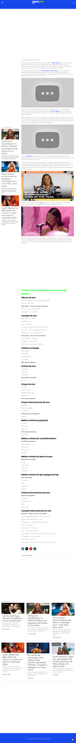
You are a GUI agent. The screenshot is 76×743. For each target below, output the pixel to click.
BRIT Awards (56, 63)
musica (26, 7)
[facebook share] (22, 548)
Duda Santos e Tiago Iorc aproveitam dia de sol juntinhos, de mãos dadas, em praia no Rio (63, 661)
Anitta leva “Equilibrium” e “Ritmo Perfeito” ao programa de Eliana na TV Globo (9, 147)
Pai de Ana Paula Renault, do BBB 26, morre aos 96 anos (12, 618)
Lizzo (41, 202)
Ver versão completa (45, 738)
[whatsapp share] (34, 548)
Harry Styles (55, 111)
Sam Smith (45, 70)
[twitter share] (26, 548)
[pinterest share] (30, 548)
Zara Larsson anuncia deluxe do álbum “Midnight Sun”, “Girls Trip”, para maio (9, 180)
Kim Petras (54, 70)
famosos (18, 7)
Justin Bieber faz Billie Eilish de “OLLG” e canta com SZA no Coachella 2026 (9, 213)
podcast (43, 7)
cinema (34, 7)
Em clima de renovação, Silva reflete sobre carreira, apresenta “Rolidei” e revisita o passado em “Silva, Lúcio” (37, 662)
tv (50, 7)
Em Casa (56, 7)
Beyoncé (29, 156)
